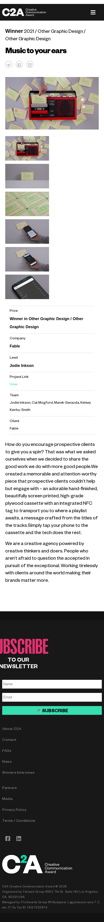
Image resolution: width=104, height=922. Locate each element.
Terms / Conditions (18, 821)
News (7, 762)
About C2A (11, 729)
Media (7, 799)
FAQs (6, 751)
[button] (8, 64)
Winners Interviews (18, 773)
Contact (9, 740)
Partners (9, 789)
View (14, 385)
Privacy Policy (14, 810)
